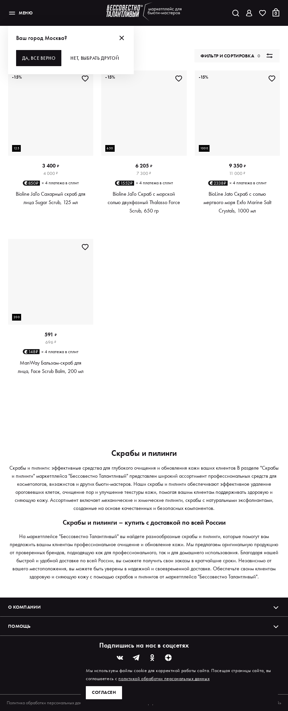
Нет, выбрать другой (95, 58)
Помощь (144, 626)
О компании (144, 607)
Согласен (104, 693)
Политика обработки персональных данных (48, 702)
